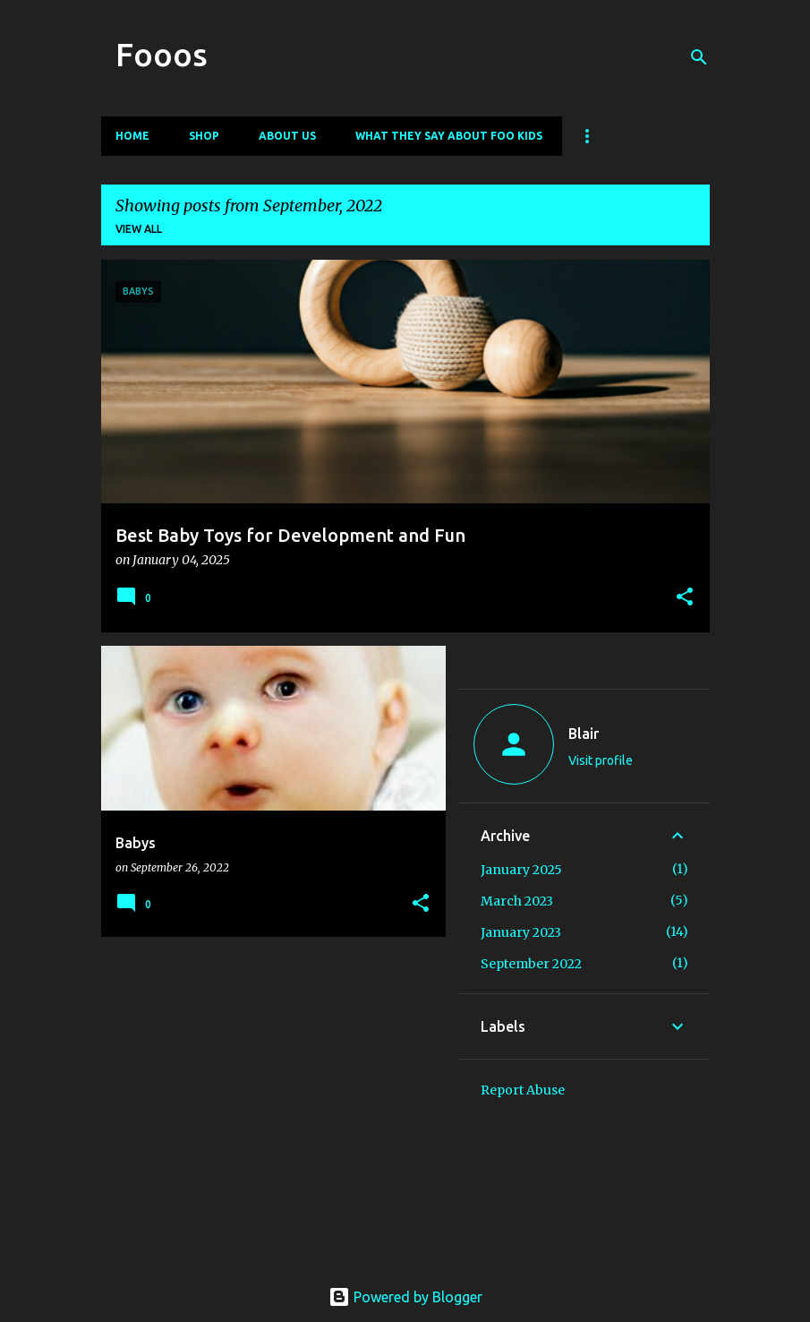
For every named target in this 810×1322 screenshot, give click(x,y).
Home (132, 136)
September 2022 (531, 964)
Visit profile (600, 760)
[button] (684, 598)
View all (138, 229)
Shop (204, 136)
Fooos (161, 54)
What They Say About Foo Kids (448, 136)
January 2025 (521, 870)
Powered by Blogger (405, 1297)
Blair (583, 733)
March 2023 (517, 901)
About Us (287, 136)
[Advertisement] (266, 1075)
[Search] (699, 57)
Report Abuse (523, 1090)
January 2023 (521, 932)
